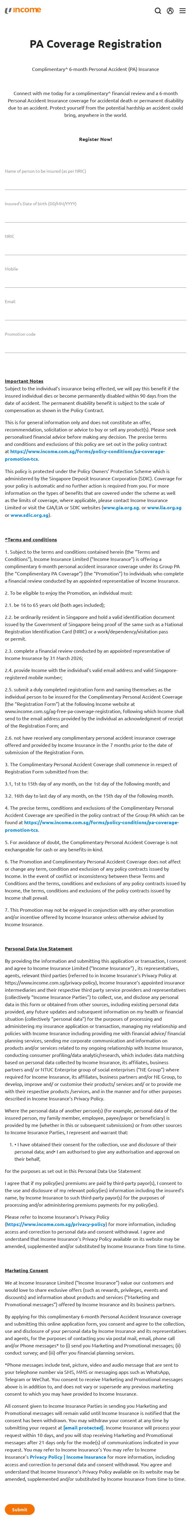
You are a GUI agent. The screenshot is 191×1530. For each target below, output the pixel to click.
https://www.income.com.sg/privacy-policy (56, 1224)
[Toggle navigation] (182, 11)
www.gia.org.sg (121, 507)
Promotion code (20, 334)
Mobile (11, 268)
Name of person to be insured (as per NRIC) (45, 171)
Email (10, 301)
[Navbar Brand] (23, 11)
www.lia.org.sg (164, 507)
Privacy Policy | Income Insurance (68, 1457)
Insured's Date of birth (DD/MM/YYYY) (41, 203)
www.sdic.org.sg (30, 515)
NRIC (9, 236)
